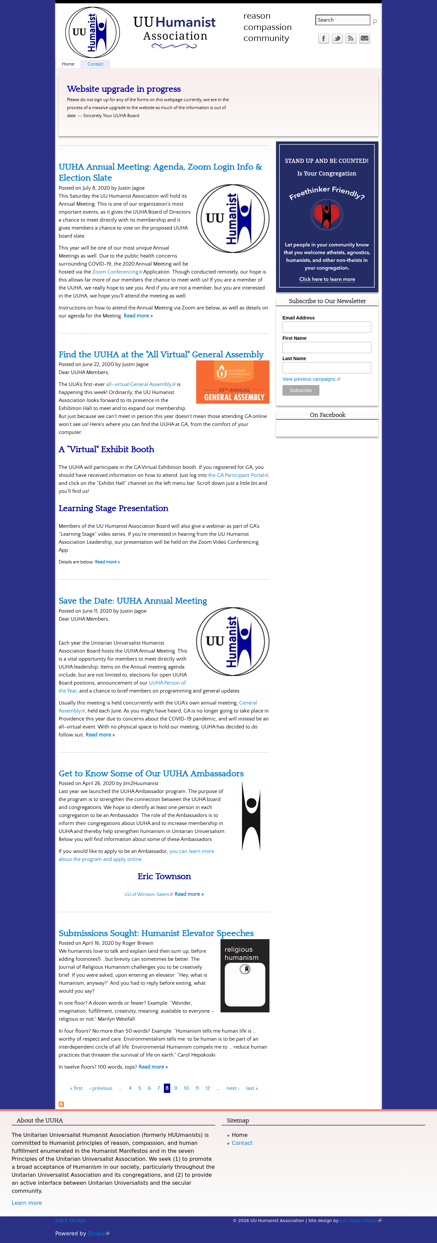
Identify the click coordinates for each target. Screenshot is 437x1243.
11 (197, 1088)
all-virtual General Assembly (141, 384)
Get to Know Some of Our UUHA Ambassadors (151, 774)
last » (252, 1088)
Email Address (298, 317)
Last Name (294, 358)
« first (76, 1088)
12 (208, 1088)
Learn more (27, 1203)
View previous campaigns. (311, 379)
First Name (294, 338)
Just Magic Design (361, 1220)
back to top (70, 1220)
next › (232, 1088)
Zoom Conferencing (117, 272)
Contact (95, 64)
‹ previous (100, 1088)
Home (68, 64)
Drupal (99, 1233)
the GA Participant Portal (238, 475)
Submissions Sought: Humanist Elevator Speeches (156, 933)
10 (186, 1088)
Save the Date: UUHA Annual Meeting (133, 601)
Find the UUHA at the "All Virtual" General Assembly (161, 355)
